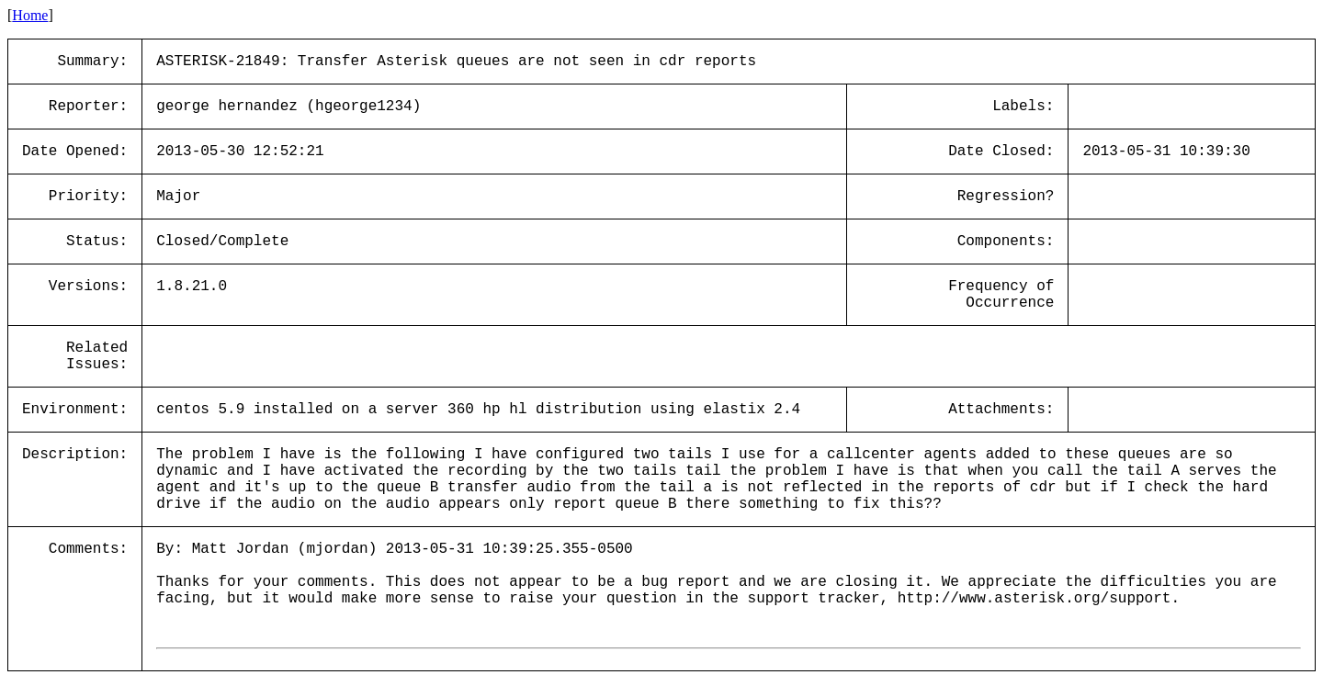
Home (30, 15)
